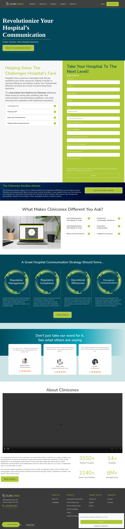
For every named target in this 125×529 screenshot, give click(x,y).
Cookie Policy (97, 526)
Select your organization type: (75, 122)
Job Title (69, 100)
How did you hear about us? (74, 151)
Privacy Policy (104, 526)
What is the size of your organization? (77, 144)
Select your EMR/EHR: (73, 129)
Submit (93, 176)
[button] (31, 106)
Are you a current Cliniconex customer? (77, 137)
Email (69, 108)
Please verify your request (74, 158)
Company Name (71, 93)
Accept (101, 522)
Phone (68, 115)
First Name (70, 78)
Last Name (70, 86)
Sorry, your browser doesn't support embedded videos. (62, 423)
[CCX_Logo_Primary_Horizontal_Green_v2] (15, 3)
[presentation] (80, 163)
